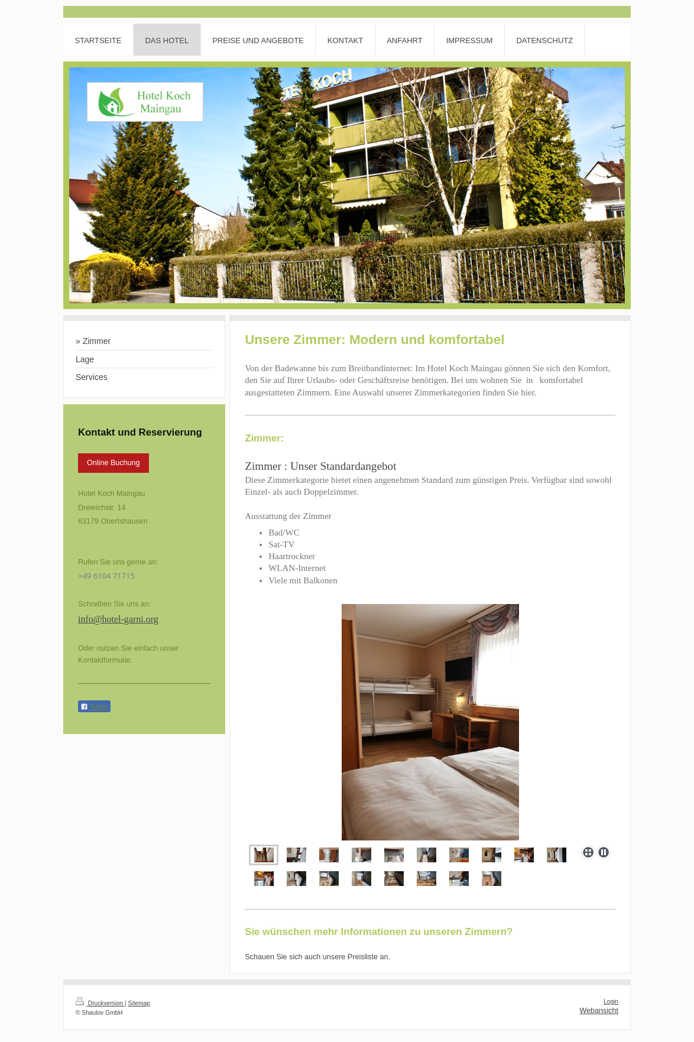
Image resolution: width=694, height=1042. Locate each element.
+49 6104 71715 (106, 575)
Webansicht (598, 1011)
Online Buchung (113, 463)
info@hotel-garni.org (118, 619)
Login (611, 1001)
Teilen (94, 707)
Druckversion (100, 1003)
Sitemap (139, 1003)
